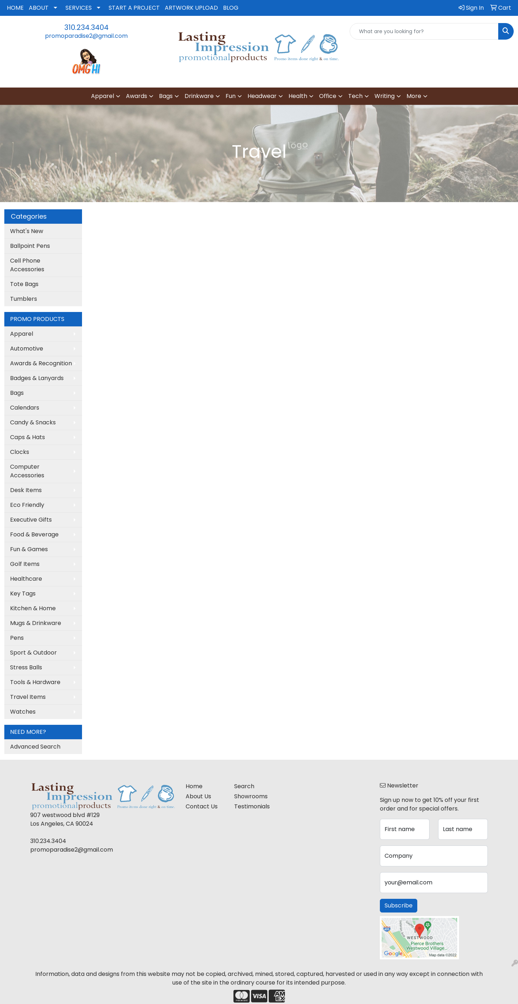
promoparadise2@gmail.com (86, 36)
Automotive (26, 348)
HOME (15, 8)
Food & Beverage (34, 534)
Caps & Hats (27, 437)
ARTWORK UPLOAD (191, 8)
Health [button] (297, 96)
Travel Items (28, 697)
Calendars (24, 407)
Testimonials (252, 806)
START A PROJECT (134, 8)
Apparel (21, 334)
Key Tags (23, 593)
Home (194, 786)
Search (244, 786)
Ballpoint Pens (30, 246)
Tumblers (23, 299)
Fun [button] (231, 96)
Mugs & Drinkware (35, 623)
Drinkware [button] (199, 96)
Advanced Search (35, 746)
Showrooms (251, 796)
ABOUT (39, 8)
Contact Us (202, 806)
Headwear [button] (262, 96)
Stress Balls (26, 667)
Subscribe (399, 905)
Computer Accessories (27, 471)
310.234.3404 (86, 27)
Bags (17, 393)
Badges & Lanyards (37, 378)
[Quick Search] (424, 31)
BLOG (230, 8)
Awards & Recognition (41, 363)
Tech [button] (355, 96)
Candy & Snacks (33, 422)
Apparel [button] (102, 96)
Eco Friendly (27, 505)
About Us (198, 796)
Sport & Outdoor (33, 652)
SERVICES (78, 8)
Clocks (19, 452)
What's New (26, 231)
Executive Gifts (31, 520)
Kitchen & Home (33, 608)
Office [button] (327, 96)
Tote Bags (24, 284)
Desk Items (26, 490)
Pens (17, 638)
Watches (23, 712)
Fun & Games (29, 549)
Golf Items (25, 564)
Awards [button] (136, 96)
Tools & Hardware (35, 682)
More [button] (413, 96)
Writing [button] (384, 96)
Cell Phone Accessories (27, 264)
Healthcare (26, 579)
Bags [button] (166, 96)
